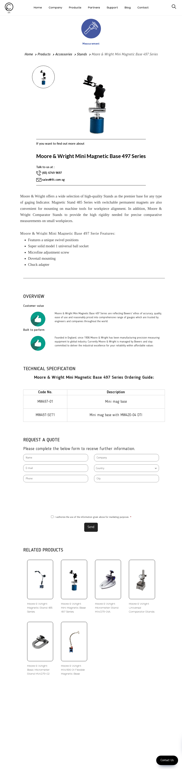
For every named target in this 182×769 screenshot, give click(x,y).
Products (43, 54)
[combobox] (126, 468)
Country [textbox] (100, 468)
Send (91, 527)
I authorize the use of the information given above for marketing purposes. (91, 517)
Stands (82, 54)
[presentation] (91, 499)
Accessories (63, 54)
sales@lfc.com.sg (53, 179)
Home (28, 54)
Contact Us (167, 760)
